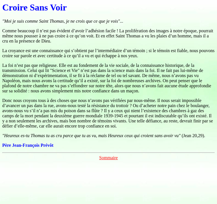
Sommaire (108, 157)
